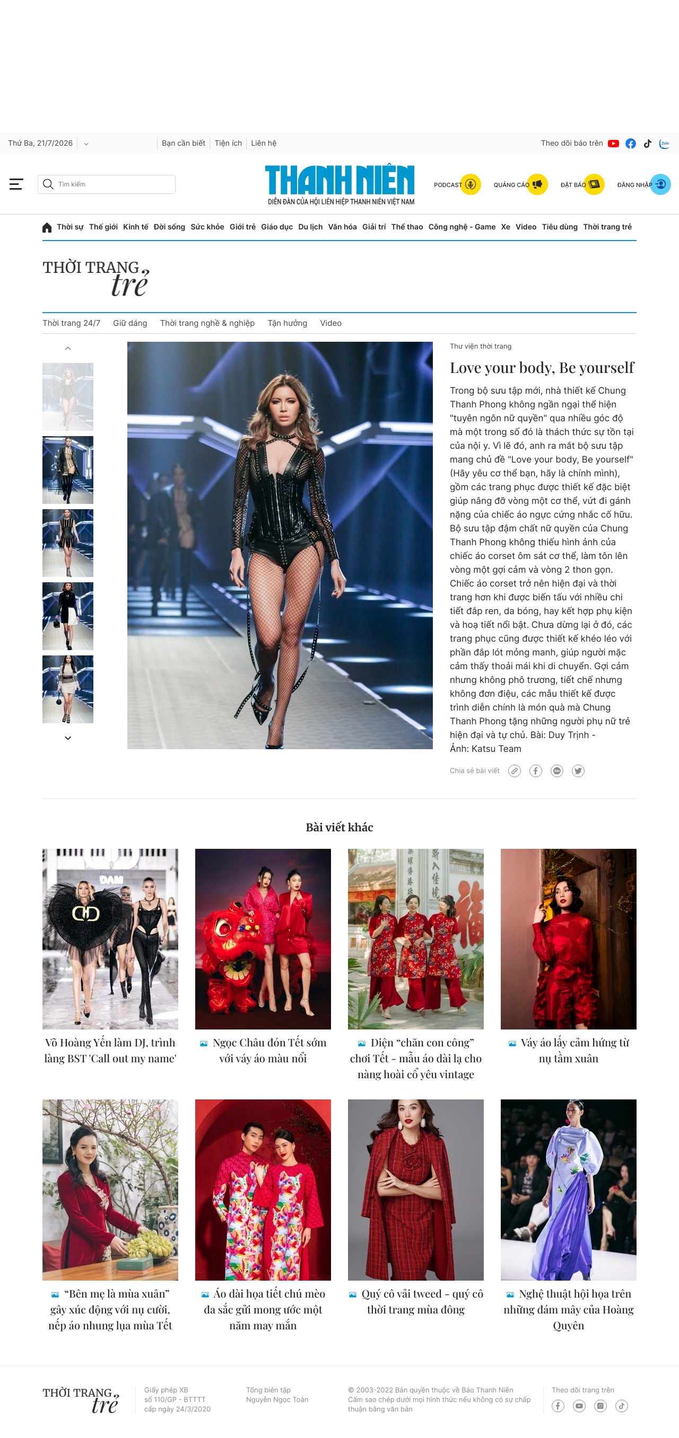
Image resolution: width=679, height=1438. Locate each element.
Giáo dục (277, 227)
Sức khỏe (207, 227)
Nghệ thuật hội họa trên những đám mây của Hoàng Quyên (568, 1309)
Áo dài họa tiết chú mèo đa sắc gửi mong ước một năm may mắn (264, 1309)
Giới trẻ (243, 227)
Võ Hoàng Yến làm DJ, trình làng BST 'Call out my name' (110, 1050)
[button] (67, 348)
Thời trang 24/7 (71, 323)
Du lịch (310, 227)
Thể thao (407, 227)
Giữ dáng (130, 323)
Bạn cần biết (183, 143)
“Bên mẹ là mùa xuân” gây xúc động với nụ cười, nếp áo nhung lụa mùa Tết (110, 1309)
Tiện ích (228, 143)
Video (526, 227)
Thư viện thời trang (480, 346)
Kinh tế (136, 227)
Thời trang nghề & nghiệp (207, 323)
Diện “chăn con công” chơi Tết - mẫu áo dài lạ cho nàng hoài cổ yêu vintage (416, 1058)
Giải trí (374, 227)
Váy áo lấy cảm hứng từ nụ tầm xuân (574, 1050)
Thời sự (70, 227)
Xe (506, 227)
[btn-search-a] (48, 184)
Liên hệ (263, 143)
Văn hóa (343, 227)
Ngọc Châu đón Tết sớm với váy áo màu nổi (268, 1050)
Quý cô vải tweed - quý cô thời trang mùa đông (421, 1301)
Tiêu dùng (560, 227)
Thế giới (103, 227)
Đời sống (169, 227)
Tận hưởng (287, 323)
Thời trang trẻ (607, 227)
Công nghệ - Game (462, 227)
